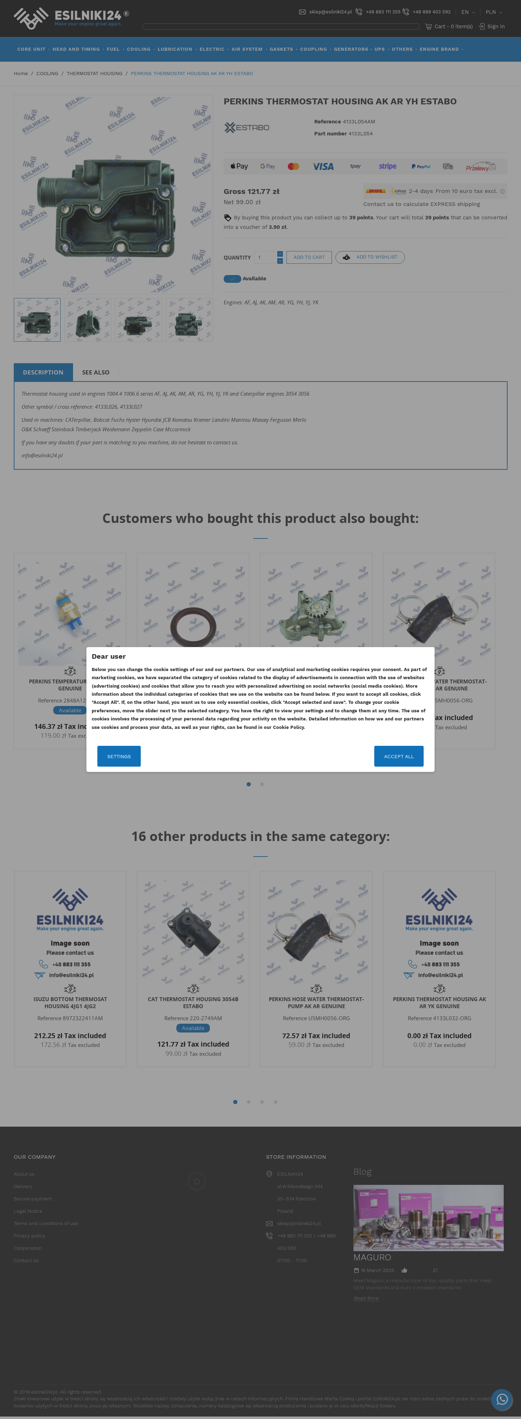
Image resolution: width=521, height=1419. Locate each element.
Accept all (397, 756)
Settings (121, 756)
